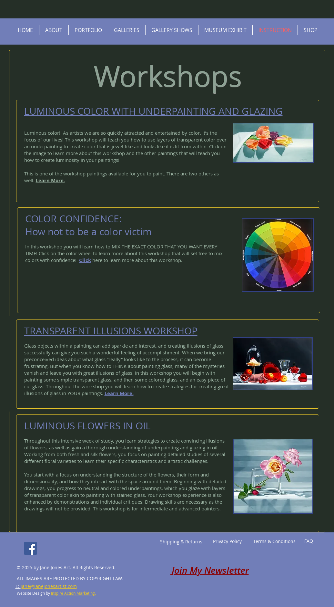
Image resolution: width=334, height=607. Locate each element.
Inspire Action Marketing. (73, 593)
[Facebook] (30, 548)
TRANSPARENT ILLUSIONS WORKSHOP (110, 330)
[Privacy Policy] (227, 541)
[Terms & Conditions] (274, 541)
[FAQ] (309, 541)
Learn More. (50, 180)
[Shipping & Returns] (181, 541)
